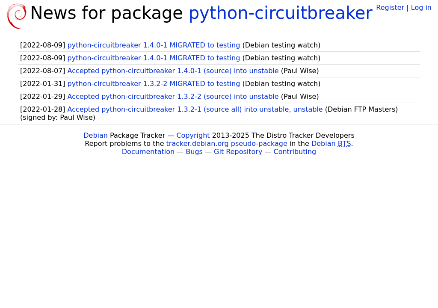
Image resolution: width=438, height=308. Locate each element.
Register (390, 7)
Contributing (295, 152)
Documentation (148, 152)
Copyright (193, 135)
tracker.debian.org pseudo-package (226, 143)
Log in (421, 7)
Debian (95, 135)
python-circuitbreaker (281, 13)
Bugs (194, 152)
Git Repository (238, 152)
